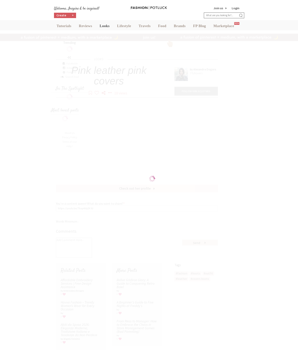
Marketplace (223, 27)
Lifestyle (124, 27)
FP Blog (199, 27)
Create (65, 16)
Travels (145, 27)
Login (235, 8)
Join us (218, 8)
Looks (105, 27)
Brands (180, 27)
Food (162, 27)
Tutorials (64, 27)
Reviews (85, 27)
